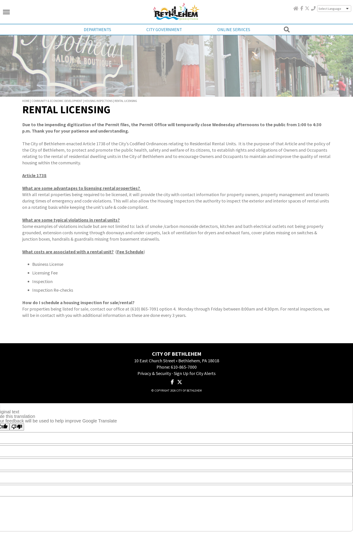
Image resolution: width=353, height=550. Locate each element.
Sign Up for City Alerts (195, 369)
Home (25, 97)
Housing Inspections (98, 97)
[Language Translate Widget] (334, 8)
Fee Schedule (130, 247)
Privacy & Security (154, 369)
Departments (99, 29)
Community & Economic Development (57, 97)
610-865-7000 (184, 363)
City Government (164, 29)
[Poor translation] (17, 423)
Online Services (232, 29)
